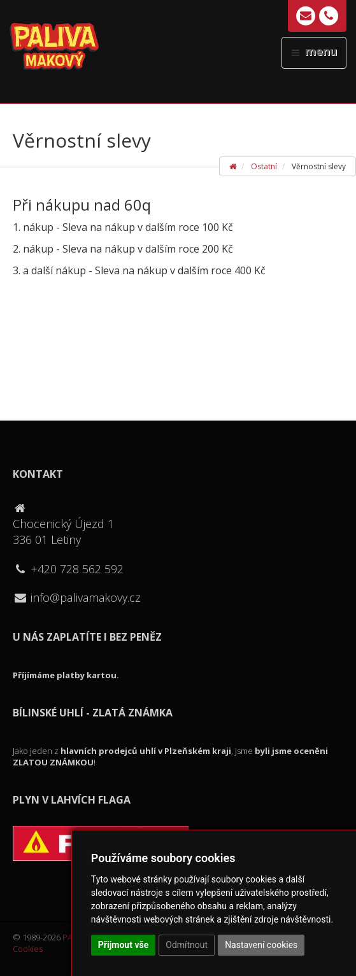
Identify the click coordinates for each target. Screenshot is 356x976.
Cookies (28, 948)
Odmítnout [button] (187, 945)
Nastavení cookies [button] (261, 945)
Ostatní (264, 166)
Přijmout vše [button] (123, 945)
